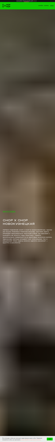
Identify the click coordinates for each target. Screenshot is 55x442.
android (26, 1)
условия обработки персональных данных (31, 439)
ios (34, 0)
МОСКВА (9, 211)
